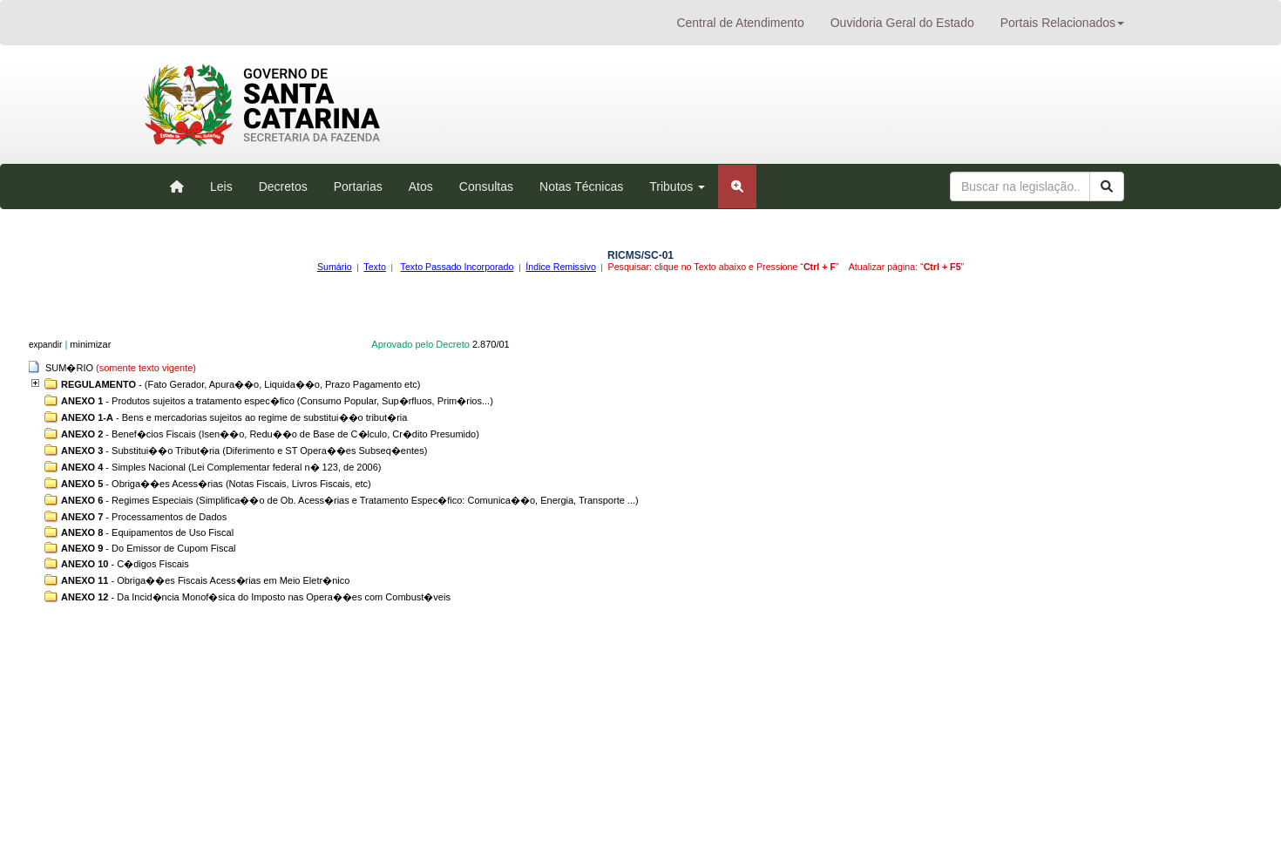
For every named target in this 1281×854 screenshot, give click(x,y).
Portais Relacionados (1062, 23)
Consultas (486, 186)
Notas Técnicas (581, 186)
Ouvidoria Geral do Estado (902, 23)
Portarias (358, 186)
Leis (221, 186)
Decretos (283, 186)
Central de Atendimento (739, 23)
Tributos (677, 186)
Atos (421, 186)
